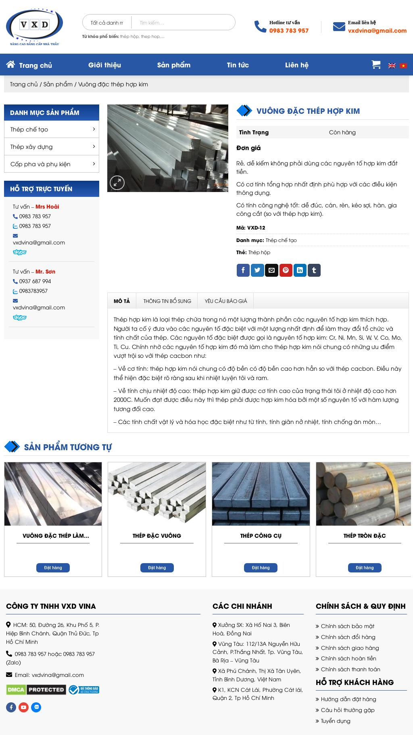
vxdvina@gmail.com (377, 30)
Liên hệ (297, 64)
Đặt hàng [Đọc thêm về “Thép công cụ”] (261, 567)
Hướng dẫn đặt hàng (348, 698)
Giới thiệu (104, 64)
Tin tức (238, 64)
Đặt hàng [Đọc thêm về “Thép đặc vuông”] (157, 567)
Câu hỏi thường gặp (348, 709)
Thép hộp (259, 251)
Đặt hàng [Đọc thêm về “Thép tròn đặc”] (364, 567)
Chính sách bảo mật (347, 625)
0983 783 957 (289, 30)
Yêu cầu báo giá (226, 300)
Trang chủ (24, 84)
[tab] (122, 301)
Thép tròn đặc (365, 535)
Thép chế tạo (29, 129)
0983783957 (33, 290)
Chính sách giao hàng (350, 647)
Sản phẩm (174, 64)
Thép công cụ (261, 535)
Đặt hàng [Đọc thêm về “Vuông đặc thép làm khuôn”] (53, 567)
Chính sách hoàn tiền (348, 658)
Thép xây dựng (31, 146)
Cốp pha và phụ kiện (40, 163)
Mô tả (122, 300)
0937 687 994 (35, 281)
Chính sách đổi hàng (348, 636)
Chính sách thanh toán (350, 668)
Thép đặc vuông (157, 535)
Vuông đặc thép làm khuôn (53, 535)
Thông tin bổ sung (167, 300)
